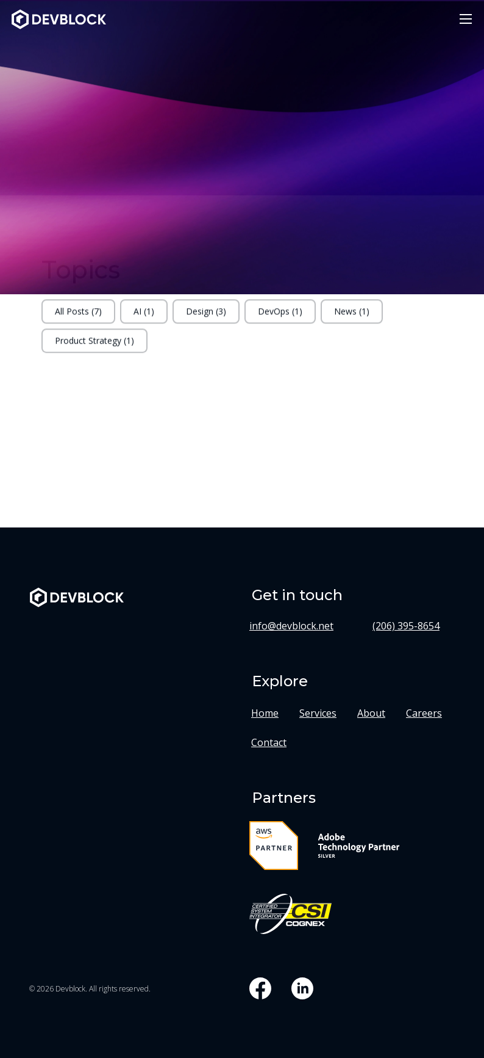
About (371, 713)
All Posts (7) (78, 316)
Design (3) (206, 316)
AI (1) (143, 316)
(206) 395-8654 (406, 625)
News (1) (351, 316)
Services (317, 713)
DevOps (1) (280, 316)
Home (265, 713)
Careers (424, 713)
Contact (268, 742)
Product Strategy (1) (94, 345)
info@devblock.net (291, 625)
